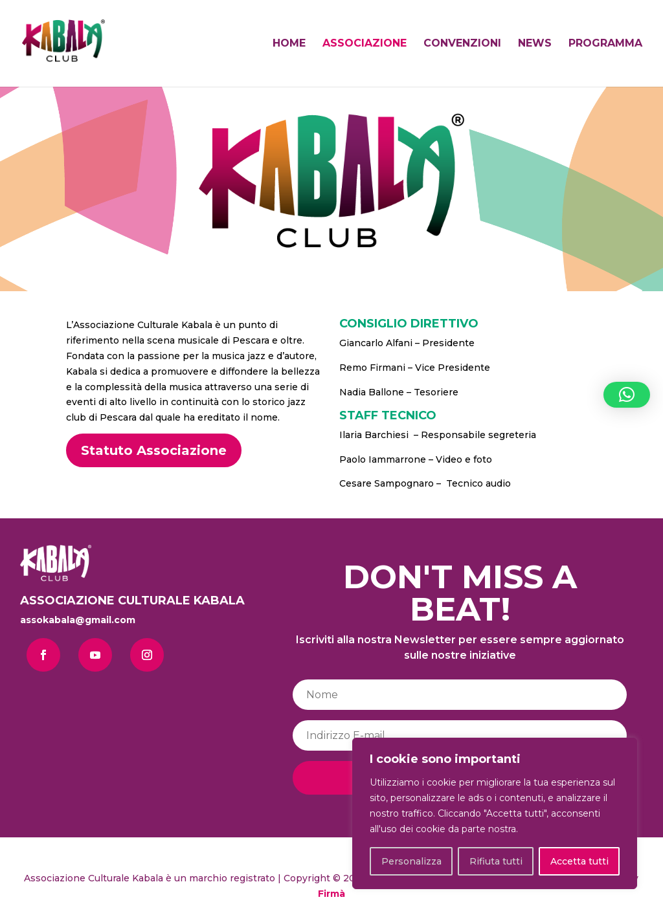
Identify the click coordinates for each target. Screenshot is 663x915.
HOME (289, 44)
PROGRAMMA (605, 44)
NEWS (535, 44)
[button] (626, 395)
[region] (494, 813)
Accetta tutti (579, 861)
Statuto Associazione (154, 450)
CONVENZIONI (462, 44)
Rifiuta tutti (496, 861)
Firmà (331, 893)
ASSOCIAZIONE (364, 44)
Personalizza (411, 861)
